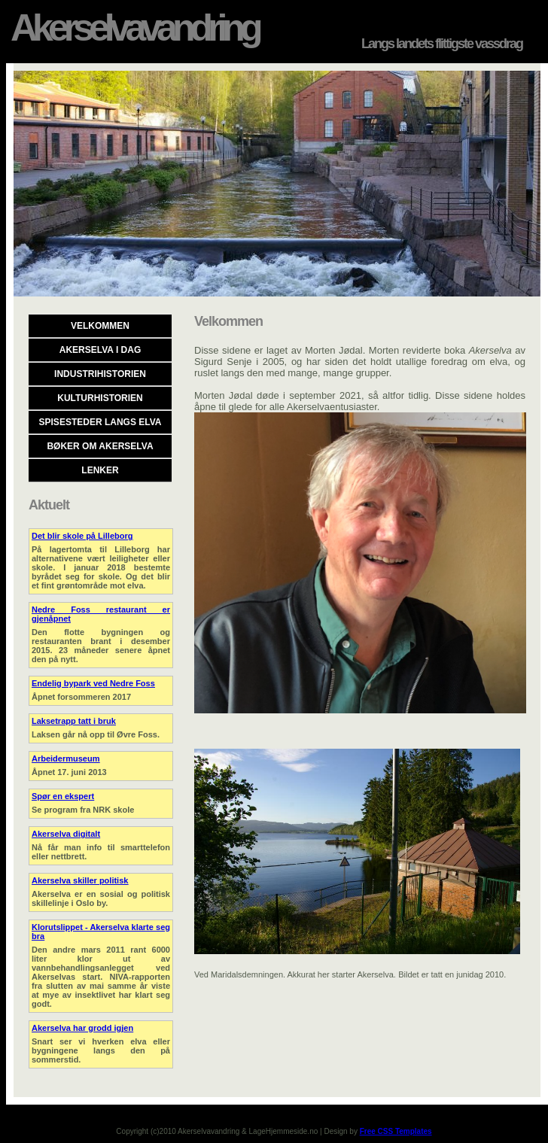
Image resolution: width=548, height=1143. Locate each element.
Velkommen (100, 326)
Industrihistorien (100, 374)
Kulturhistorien (100, 398)
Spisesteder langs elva (100, 422)
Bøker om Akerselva (100, 446)
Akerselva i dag (100, 350)
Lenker (99, 470)
